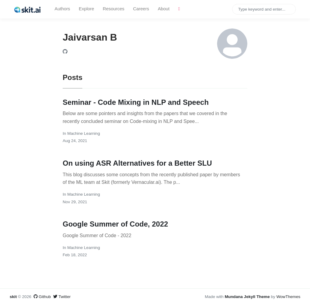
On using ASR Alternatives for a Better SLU (137, 163)
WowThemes (288, 296)
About (164, 8)
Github (42, 296)
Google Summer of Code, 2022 (115, 224)
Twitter (62, 296)
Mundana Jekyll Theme (248, 296)
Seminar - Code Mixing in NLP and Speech (136, 102)
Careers (141, 8)
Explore (86, 8)
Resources (113, 8)
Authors (62, 8)
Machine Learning (83, 133)
